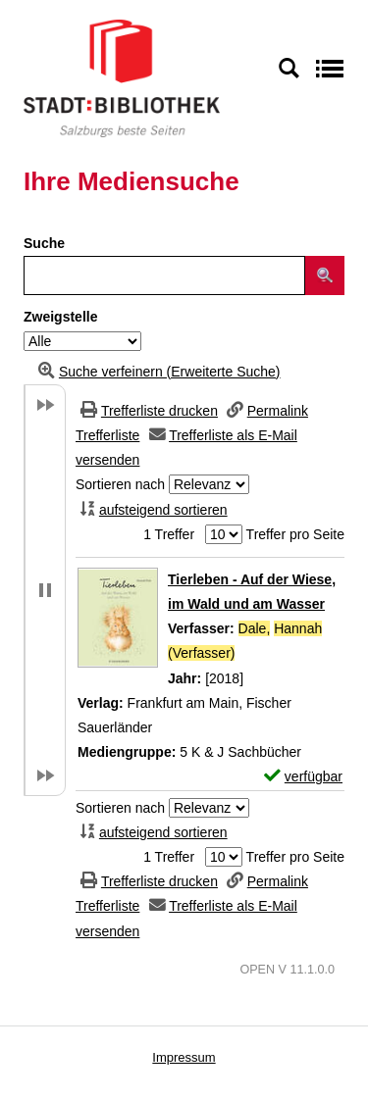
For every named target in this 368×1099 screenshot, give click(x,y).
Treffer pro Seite (295, 534)
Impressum (183, 1057)
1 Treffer (168, 534)
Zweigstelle (60, 317)
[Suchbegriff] (164, 275)
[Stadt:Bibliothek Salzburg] (122, 77)
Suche (44, 243)
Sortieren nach (120, 484)
